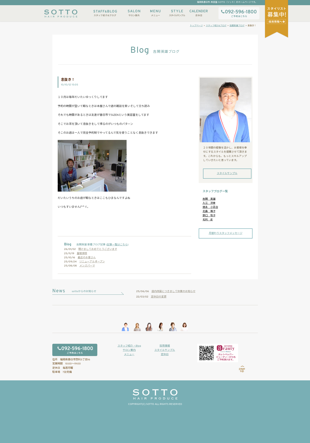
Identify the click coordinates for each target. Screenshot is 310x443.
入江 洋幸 (209, 203)
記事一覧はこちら (117, 244)
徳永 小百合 (210, 207)
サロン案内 (134, 13)
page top (242, 369)
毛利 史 (208, 220)
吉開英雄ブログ (237, 25)
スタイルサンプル (177, 13)
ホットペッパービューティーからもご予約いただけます (217, 353)
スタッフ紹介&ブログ (105, 13)
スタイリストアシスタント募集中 (277, 21)
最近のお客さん (87, 257)
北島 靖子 (209, 211)
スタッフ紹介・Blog (129, 346)
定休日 (165, 354)
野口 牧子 (209, 215)
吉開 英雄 (209, 199)
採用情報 (165, 346)
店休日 (198, 13)
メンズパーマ (87, 266)
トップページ (196, 25)
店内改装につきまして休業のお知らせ (173, 291)
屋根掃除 (82, 253)
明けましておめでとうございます (97, 249)
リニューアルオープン (92, 261)
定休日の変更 (158, 297)
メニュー (155, 13)
